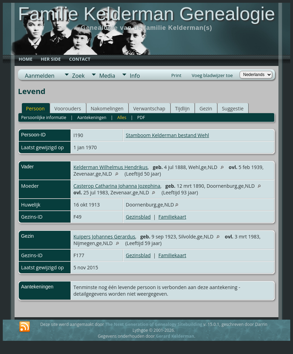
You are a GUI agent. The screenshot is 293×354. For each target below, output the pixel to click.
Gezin (205, 108)
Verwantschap (149, 108)
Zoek (78, 75)
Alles (121, 117)
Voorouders (67, 108)
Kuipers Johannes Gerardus (104, 236)
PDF (141, 117)
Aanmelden (39, 75)
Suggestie (232, 108)
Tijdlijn (182, 108)
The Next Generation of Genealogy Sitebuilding (153, 324)
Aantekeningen (91, 117)
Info (135, 75)
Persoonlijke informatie (43, 117)
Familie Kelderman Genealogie (146, 13)
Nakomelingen (107, 108)
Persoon (35, 108)
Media (107, 75)
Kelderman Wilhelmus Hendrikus (111, 167)
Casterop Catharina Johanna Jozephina (117, 186)
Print (176, 75)
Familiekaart (172, 216)
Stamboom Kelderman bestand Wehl (167, 135)
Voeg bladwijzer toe (212, 75)
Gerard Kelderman (175, 336)
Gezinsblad (138, 216)
